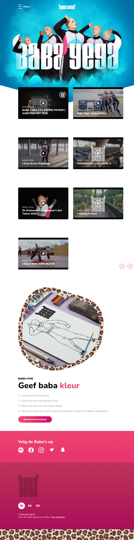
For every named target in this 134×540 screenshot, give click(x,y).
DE (38, 506)
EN (30, 506)
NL (21, 506)
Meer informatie (58, 517)
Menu (24, 7)
